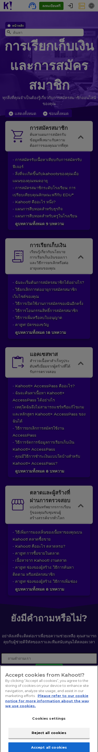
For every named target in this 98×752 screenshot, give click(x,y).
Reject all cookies (49, 735)
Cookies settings (49, 721)
